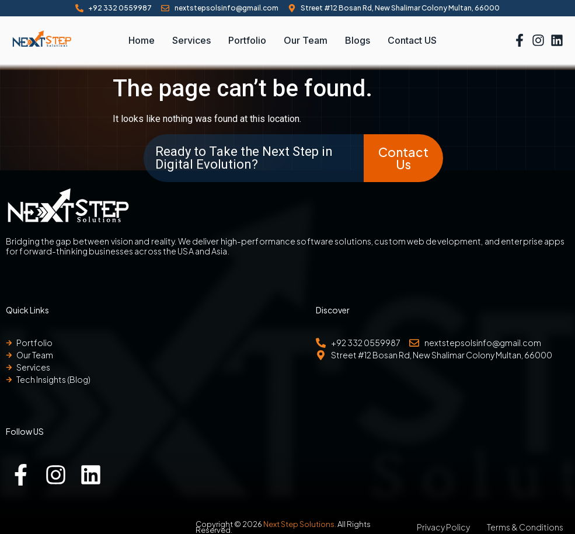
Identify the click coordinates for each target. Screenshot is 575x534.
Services (191, 40)
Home (141, 40)
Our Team (305, 40)
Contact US (412, 40)
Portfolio (247, 40)
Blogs (357, 40)
